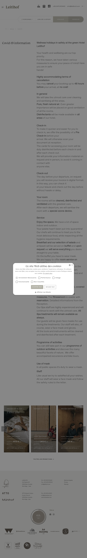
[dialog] (43, 279)
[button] (43, 292)
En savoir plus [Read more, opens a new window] (47, 273)
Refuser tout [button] (50, 287)
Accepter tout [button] (37, 287)
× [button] (72, 265)
